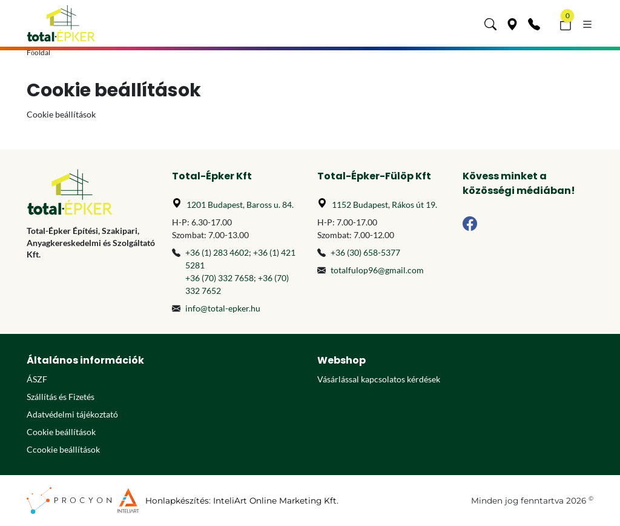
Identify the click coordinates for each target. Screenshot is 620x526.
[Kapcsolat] (534, 23)
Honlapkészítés (177, 500)
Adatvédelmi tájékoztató (72, 414)
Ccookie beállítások (63, 449)
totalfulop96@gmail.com (377, 270)
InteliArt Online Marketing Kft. (275, 500)
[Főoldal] (61, 23)
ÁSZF (37, 379)
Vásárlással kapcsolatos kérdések (378, 379)
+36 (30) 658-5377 (365, 252)
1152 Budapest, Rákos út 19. (384, 204)
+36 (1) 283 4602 (217, 252)
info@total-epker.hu (222, 308)
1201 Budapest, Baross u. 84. (240, 204)
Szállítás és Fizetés (60, 396)
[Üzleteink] (512, 23)
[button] (490, 23)
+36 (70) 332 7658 (219, 278)
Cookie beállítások (61, 432)
